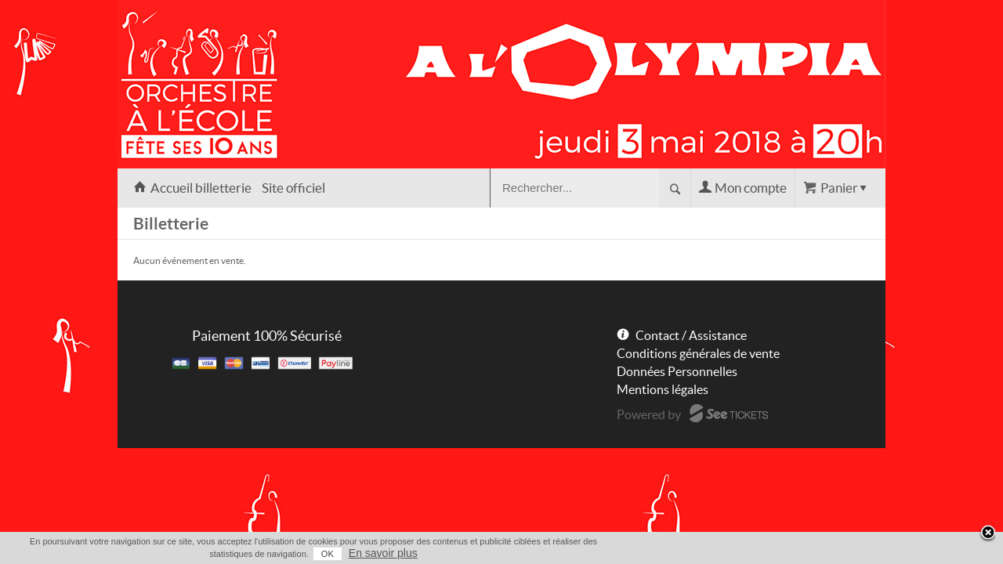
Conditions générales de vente (698, 353)
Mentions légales (662, 389)
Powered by (649, 414)
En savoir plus (855, 553)
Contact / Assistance (691, 335)
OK (800, 554)
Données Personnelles (677, 371)
